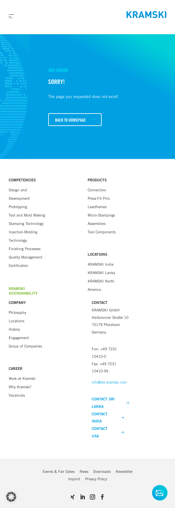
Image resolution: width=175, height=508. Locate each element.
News (84, 471)
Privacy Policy (96, 479)
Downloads (102, 471)
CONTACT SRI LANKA (110, 402)
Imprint (74, 479)
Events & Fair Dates (59, 471)
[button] (11, 497)
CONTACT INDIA (108, 417)
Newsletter (124, 471)
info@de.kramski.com (109, 382)
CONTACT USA (108, 432)
